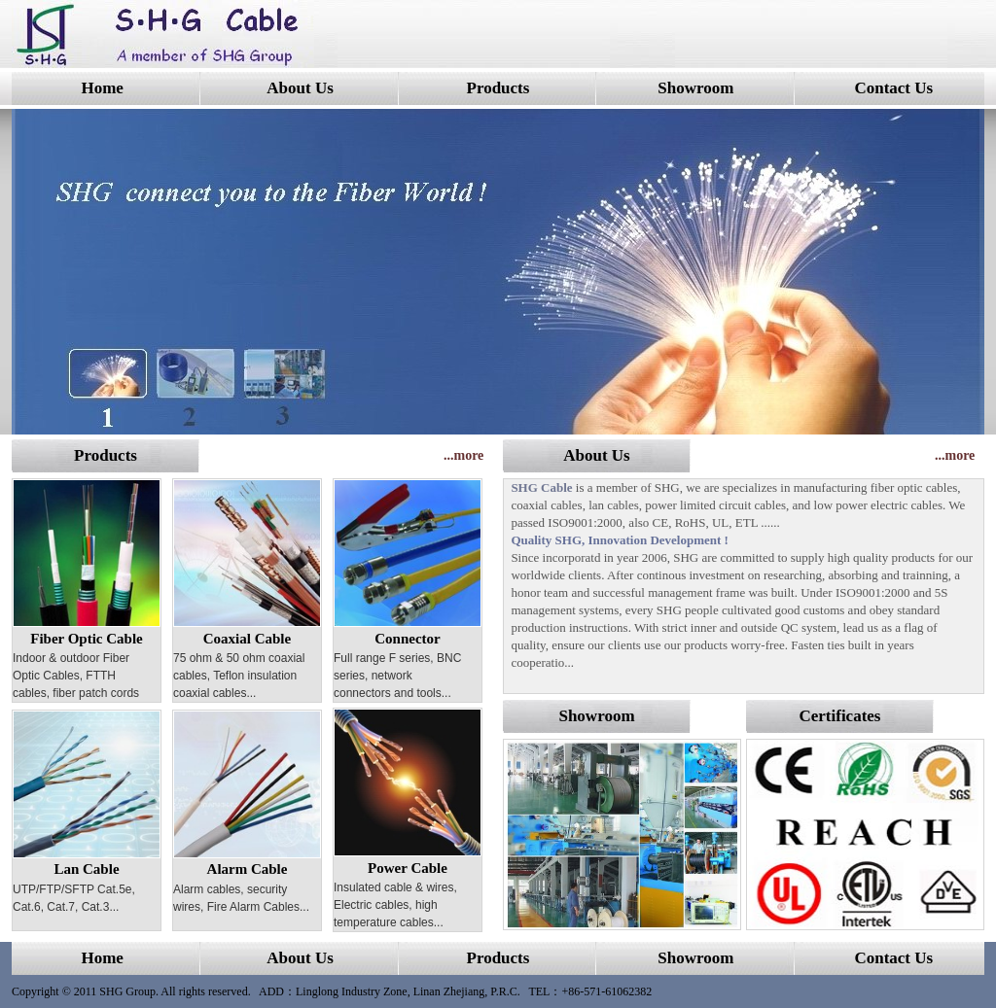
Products (498, 88)
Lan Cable (86, 869)
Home (102, 88)
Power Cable (407, 868)
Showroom (695, 88)
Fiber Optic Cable (86, 638)
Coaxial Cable (247, 638)
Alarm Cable (247, 869)
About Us (300, 88)
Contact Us (893, 88)
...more (463, 455)
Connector (407, 638)
